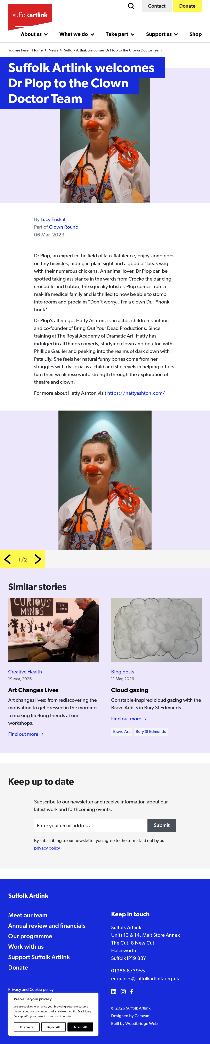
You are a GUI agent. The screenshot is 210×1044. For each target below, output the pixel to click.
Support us (159, 34)
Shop (195, 34)
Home (37, 50)
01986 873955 (128, 971)
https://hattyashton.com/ (136, 393)
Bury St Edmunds (151, 732)
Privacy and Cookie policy (31, 990)
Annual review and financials (47, 925)
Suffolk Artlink (28, 896)
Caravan (142, 1016)
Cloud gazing (130, 690)
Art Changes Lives (33, 690)
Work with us (26, 946)
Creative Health (25, 672)
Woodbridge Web (141, 1024)
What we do (74, 34)
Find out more (23, 734)
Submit (162, 825)
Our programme (30, 936)
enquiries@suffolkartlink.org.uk (145, 978)
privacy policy (47, 848)
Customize (27, 1027)
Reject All (53, 1027)
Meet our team (27, 915)
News (53, 50)
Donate (187, 6)
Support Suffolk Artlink (39, 957)
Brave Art (121, 732)
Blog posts (122, 672)
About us (32, 34)
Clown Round (64, 227)
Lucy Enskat (53, 219)
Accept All (80, 1027)
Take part (117, 34)
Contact (156, 6)
